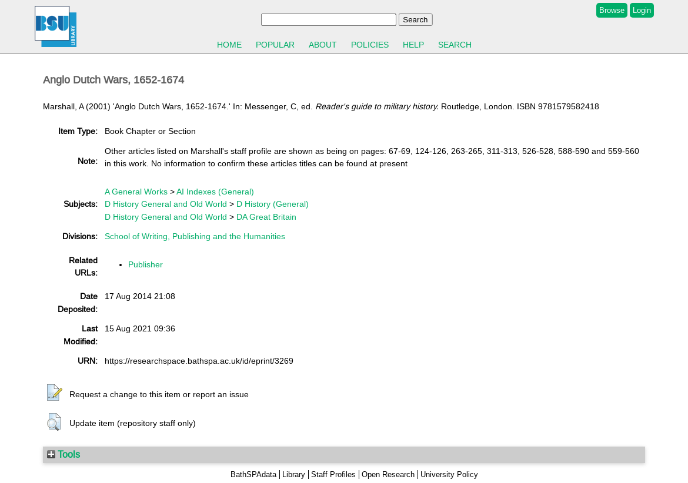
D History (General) (272, 204)
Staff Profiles (333, 474)
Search (455, 44)
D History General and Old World (166, 204)
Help (413, 44)
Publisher (145, 264)
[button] (54, 393)
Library (293, 474)
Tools (63, 454)
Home (229, 44)
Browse (611, 10)
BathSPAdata (253, 474)
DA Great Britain (266, 217)
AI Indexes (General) (215, 191)
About (323, 44)
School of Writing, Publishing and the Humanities (195, 236)
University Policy (449, 474)
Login (642, 10)
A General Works (136, 191)
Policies (370, 44)
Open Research (388, 474)
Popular (275, 44)
